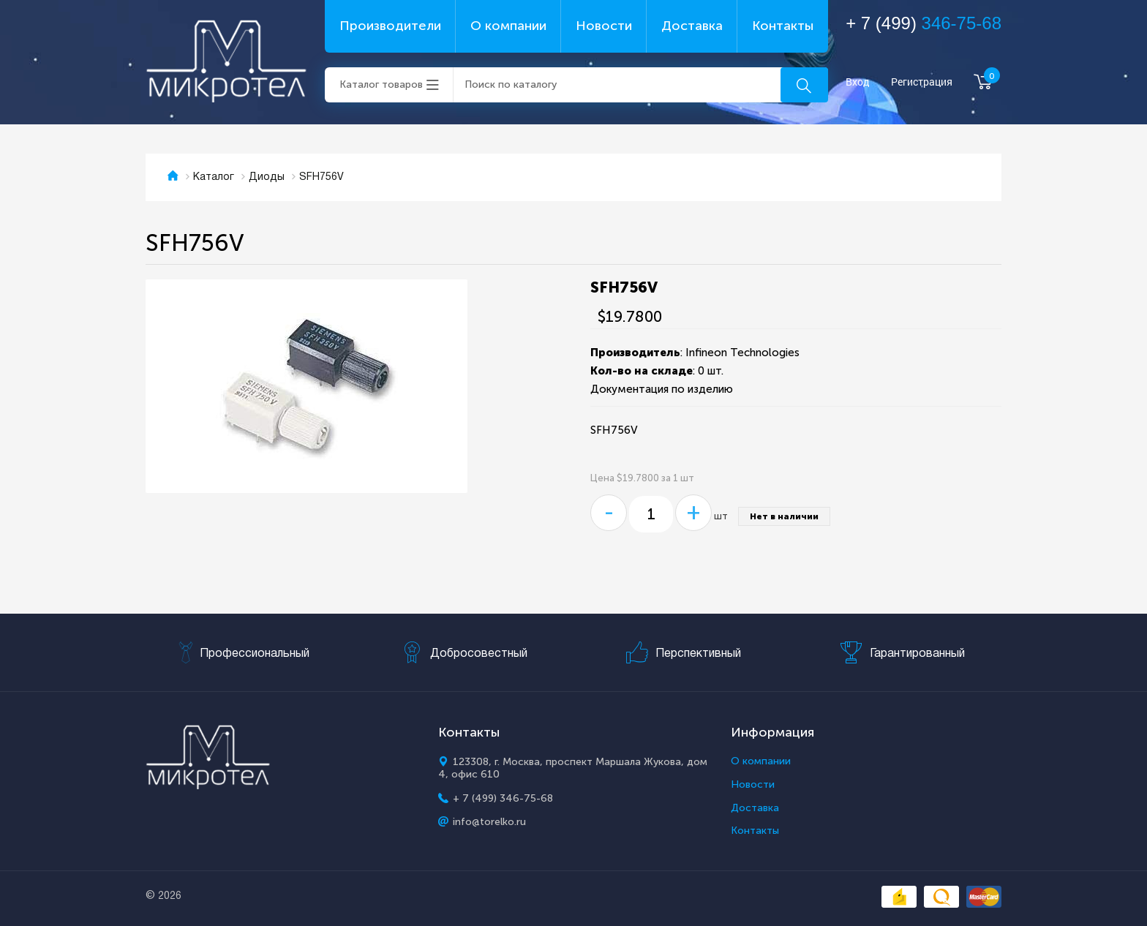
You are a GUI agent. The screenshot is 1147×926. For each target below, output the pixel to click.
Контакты (782, 26)
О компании (508, 26)
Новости (604, 26)
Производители (390, 26)
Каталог (213, 177)
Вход (858, 82)
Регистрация (921, 82)
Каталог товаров (381, 84)
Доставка (692, 26)
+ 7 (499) (923, 23)
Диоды (267, 177)
